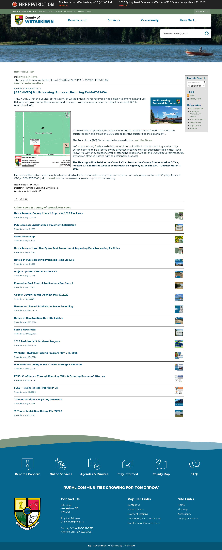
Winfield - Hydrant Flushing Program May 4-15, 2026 (46, 353)
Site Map (183, 509)
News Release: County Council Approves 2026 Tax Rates (48, 213)
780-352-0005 (83, 531)
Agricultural (195, 125)
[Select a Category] (196, 85)
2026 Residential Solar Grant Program (37, 341)
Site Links (186, 499)
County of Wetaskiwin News (195, 114)
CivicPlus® (129, 545)
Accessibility (184, 514)
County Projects (197, 119)
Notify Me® (195, 99)
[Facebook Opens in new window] (16, 199)
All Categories (196, 108)
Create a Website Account (24, 11)
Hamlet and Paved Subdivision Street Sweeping (43, 306)
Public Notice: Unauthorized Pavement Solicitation (45, 225)
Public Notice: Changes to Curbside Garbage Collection (48, 364)
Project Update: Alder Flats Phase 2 (35, 271)
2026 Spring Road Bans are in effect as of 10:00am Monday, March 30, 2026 (163, 4)
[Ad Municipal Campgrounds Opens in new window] (179, 297)
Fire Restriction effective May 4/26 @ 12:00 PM (86, 4)
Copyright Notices (188, 518)
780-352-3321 (85, 528)
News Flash (28, 72)
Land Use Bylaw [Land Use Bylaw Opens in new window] (143, 140)
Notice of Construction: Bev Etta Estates (38, 318)
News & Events (136, 509)
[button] (207, 33)
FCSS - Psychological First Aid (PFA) (36, 388)
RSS (192, 95)
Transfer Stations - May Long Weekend (38, 399)
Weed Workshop (24, 236)
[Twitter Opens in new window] (21, 199)
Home (17, 72)
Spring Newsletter (25, 329)
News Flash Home (27, 76)
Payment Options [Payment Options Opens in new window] (138, 514)
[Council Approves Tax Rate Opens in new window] (179, 216)
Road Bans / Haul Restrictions (144, 518)
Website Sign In (202, 11)
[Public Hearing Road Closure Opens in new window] (179, 262)
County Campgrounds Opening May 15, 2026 (41, 294)
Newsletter (195, 122)
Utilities (193, 129)
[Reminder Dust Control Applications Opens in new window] (179, 286)
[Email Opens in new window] (26, 199)
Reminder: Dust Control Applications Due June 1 (43, 283)
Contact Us (134, 505)
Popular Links (139, 499)
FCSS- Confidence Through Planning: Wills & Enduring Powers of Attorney (59, 376)
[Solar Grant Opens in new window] (179, 344)
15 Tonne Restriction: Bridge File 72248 (38, 411)
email (52, 178)
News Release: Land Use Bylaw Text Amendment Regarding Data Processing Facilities (67, 248)
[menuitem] (77, 20)
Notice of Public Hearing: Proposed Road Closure (44, 260)
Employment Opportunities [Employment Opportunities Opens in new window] (143, 523)
